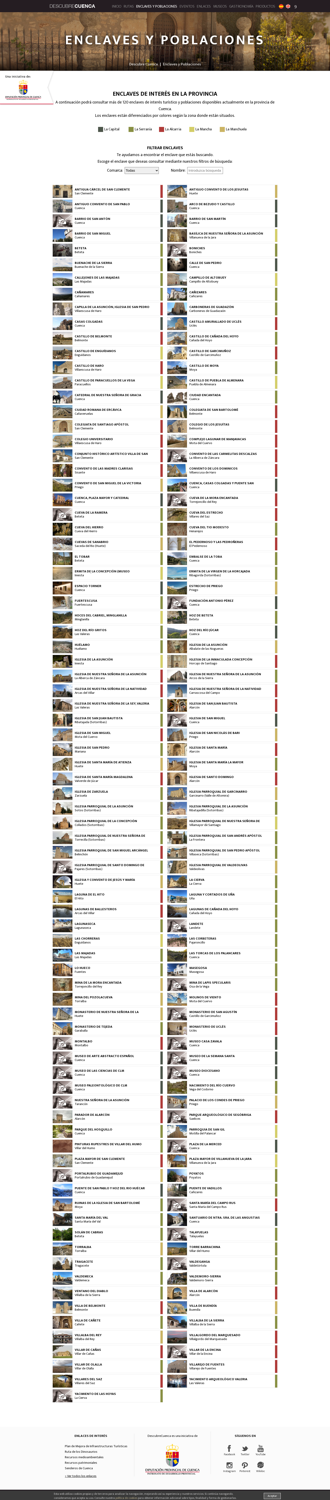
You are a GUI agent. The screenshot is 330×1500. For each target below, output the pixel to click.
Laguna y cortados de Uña (212, 894)
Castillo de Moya (204, 366)
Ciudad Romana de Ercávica (98, 410)
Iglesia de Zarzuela (91, 792)
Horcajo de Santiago (203, 663)
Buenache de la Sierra (93, 263)
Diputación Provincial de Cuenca (172, 1459)
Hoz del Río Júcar (204, 630)
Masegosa (198, 968)
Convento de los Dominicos (213, 468)
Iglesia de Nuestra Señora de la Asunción (110, 674)
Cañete (79, 1324)
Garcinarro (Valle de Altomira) (209, 795)
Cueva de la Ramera (91, 512)
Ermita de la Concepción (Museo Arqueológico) (102, 573)
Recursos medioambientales (84, 1457)
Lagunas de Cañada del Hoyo (213, 909)
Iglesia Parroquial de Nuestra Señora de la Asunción (224, 823)
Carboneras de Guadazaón (207, 311)
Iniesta (79, 575)
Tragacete (84, 1262)
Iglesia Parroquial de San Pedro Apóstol (224, 850)
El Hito (79, 898)
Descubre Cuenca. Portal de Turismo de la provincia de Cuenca (72, 6)
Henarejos (196, 531)
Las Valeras (82, 634)
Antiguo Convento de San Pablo (102, 204)
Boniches (197, 248)
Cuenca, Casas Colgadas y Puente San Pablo (221, 485)
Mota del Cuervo (200, 443)
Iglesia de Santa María (208, 747)
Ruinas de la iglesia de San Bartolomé (107, 1203)
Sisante (80, 472)
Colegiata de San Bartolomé (213, 410)
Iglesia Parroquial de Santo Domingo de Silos (109, 867)
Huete (193, 193)
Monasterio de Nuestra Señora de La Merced (107, 1014)
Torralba (80, 1001)
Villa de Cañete (88, 1320)
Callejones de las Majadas (97, 277)
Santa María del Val (91, 1217)
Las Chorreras (87, 938)
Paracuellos (83, 384)
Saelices (195, 1119)
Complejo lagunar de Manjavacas (217, 439)
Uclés (193, 325)
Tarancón (81, 1104)
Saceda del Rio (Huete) (90, 546)
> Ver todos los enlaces (80, 1476)
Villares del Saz (199, 516)
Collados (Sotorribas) (89, 825)
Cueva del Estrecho (206, 512)
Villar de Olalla (88, 1364)
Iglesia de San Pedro (92, 747)
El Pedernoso (198, 546)
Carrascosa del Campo (204, 693)
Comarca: (115, 170)
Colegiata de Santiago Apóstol (102, 424)
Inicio (116, 6)
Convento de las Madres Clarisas (104, 468)
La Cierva (196, 880)
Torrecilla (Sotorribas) (90, 839)
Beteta (80, 248)
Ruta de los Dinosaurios (81, 1452)
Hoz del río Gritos (91, 630)
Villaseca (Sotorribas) (204, 854)
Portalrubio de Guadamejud (99, 1173)
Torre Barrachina (204, 1247)
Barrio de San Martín (207, 219)
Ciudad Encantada (205, 395)
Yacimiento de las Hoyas (95, 1394)
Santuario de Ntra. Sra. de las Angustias (224, 1217)
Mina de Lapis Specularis (210, 982)
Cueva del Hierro (89, 527)
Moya (193, 369)
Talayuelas (198, 1232)
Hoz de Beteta (201, 615)
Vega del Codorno (201, 1089)
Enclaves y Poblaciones (156, 6)
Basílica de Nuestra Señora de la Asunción (226, 233)
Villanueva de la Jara (202, 237)
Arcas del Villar (85, 693)
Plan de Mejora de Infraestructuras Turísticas (96, 1446)
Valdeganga (199, 1262)
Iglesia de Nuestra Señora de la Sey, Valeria (112, 703)
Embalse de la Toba (205, 557)
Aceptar (272, 1496)
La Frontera (197, 839)
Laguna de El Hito (89, 894)
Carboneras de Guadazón (211, 307)
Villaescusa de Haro (88, 311)
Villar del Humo (85, 1148)
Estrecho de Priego (206, 586)
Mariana (80, 751)
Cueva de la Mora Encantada (213, 498)
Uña (192, 898)
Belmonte (81, 340)
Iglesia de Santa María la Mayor (216, 762)
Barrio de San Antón (92, 219)
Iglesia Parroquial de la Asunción (104, 806)
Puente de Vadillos (205, 1188)
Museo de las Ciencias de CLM (99, 1071)
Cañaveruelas (84, 414)
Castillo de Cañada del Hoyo (214, 336)
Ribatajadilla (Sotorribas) (206, 810)
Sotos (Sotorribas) (88, 810)
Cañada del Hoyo (200, 340)
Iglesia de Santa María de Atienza (103, 762)
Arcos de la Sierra (201, 678)
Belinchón (81, 854)
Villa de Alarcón (203, 1291)
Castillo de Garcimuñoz (210, 351)
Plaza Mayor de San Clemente (100, 1159)
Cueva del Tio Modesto (209, 527)
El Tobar (82, 557)
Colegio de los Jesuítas (209, 424)
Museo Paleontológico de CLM (101, 1085)
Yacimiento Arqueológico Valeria (218, 1379)
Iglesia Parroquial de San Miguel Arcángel (111, 850)
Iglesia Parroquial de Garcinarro (218, 792)
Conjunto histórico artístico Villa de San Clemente (111, 455)
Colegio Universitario (94, 439)
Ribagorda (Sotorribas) (205, 575)
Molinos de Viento (205, 997)
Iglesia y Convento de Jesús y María (105, 880)
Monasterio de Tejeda (93, 1027)
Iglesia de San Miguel (207, 718)
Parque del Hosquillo (93, 1129)
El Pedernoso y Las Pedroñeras (216, 542)
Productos (265, 6)
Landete (196, 924)
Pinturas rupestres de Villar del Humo (108, 1144)
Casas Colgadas (89, 322)
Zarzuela (81, 795)
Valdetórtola (197, 1265)
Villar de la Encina (205, 1350)
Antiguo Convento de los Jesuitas (218, 189)
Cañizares (198, 292)
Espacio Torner (88, 586)
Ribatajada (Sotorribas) (91, 722)
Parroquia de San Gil (207, 1129)
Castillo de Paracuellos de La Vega (105, 380)
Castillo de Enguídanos (95, 351)
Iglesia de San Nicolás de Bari (214, 733)
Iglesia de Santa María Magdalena (104, 777)
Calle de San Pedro (205, 263)
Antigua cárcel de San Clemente (102, 189)
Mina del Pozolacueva (94, 997)
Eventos (187, 6)
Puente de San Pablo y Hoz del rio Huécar (110, 1188)
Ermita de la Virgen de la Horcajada (219, 571)
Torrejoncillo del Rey (203, 502)
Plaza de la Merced (205, 1144)
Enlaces (204, 6)
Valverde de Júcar (86, 781)
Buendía (194, 1309)
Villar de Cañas (88, 1350)
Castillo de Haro (89, 366)
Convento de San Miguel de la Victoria (108, 483)
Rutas (129, 6)
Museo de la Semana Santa (212, 1056)
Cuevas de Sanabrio (91, 542)
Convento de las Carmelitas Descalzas (223, 454)
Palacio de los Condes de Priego (217, 1100)
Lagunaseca (85, 924)
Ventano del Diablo (91, 1291)
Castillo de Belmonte (93, 336)
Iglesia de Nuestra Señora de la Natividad (111, 689)
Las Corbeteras (202, 938)
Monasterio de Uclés (207, 1027)
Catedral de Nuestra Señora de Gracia (108, 395)
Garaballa (81, 1030)
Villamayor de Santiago (205, 825)
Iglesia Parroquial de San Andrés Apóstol (225, 836)
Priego (79, 487)
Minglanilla (82, 619)
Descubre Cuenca (143, 64)
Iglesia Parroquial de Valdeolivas (218, 865)
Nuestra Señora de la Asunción (102, 1100)
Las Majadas (83, 281)
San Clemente (84, 193)
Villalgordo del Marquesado (214, 1335)
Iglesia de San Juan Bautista (213, 703)
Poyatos (196, 1173)
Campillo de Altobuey (207, 277)
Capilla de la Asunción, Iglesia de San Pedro (112, 307)
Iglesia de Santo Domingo (211, 777)
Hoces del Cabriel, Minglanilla (101, 615)
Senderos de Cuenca (79, 1468)
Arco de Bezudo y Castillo (212, 204)
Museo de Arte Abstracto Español (104, 1056)
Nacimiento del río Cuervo (212, 1085)
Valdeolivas (197, 869)
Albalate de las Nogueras (206, 649)
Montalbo (83, 1041)
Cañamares (84, 292)
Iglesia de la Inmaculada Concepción (220, 659)
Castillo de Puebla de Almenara (216, 380)
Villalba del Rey (88, 1335)
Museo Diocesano (204, 1071)
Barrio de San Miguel (93, 233)
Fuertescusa (86, 601)
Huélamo (82, 645)
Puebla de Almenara (202, 384)
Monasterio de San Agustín (213, 1012)
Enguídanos (83, 355)
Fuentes (80, 972)
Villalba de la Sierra (87, 1295)
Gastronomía (241, 6)
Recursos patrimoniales (81, 1463)
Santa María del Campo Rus (212, 1203)
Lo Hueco (82, 968)
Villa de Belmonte (90, 1306)
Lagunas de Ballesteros (96, 909)
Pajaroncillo (197, 942)
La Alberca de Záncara (204, 458)
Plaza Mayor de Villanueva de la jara (220, 1159)
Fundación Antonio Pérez (211, 601)
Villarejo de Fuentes (207, 1364)
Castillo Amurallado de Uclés (215, 322)
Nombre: (178, 170)
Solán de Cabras (89, 1232)
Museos (220, 6)
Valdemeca (84, 1276)
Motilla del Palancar (202, 1133)
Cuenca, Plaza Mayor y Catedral (102, 498)
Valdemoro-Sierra (205, 1276)
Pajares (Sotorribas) (88, 869)
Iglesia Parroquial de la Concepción (106, 821)
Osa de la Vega (199, 986)
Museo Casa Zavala (205, 1041)
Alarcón (194, 707)
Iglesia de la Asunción (208, 645)
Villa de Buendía (203, 1306)
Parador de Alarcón (92, 1115)
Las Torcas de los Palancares (215, 953)
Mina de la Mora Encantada (98, 982)
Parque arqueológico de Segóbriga (220, 1115)
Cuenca (80, 208)
